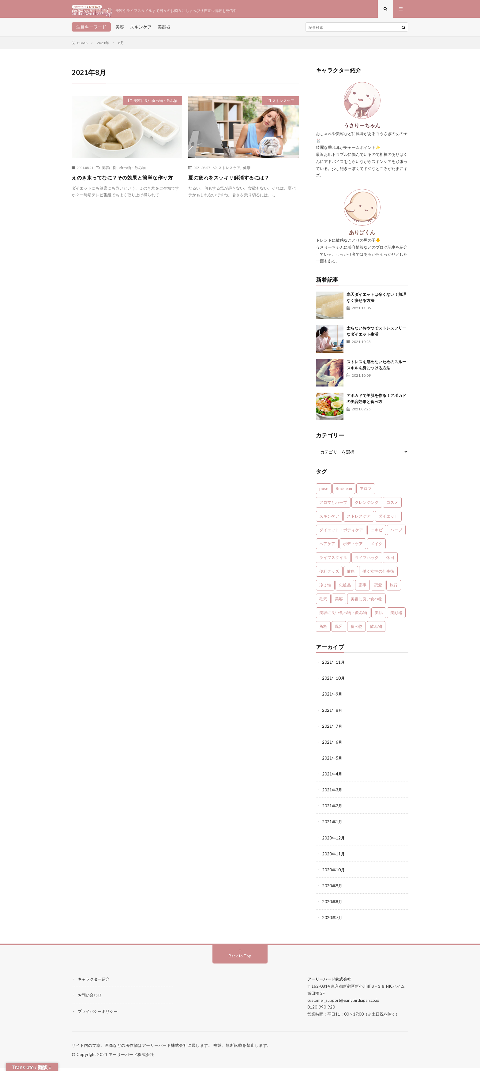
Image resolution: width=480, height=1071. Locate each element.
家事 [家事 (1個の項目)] (362, 588)
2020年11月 (333, 856)
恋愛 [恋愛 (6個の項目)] (378, 588)
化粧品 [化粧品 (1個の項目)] (345, 588)
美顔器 (164, 30)
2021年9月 (332, 697)
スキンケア (141, 30)
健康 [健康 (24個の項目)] (351, 574)
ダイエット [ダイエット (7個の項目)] (388, 519)
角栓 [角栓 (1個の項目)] (323, 630)
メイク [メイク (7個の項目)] (376, 547)
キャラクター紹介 (95, 982)
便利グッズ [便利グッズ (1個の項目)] (329, 574)
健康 (246, 171)
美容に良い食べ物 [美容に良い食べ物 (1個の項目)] (366, 602)
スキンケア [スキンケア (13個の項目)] (329, 519)
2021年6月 (332, 745)
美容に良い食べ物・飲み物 (152, 105)
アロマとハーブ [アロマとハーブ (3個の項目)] (333, 505)
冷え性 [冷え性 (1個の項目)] (325, 588)
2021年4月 (332, 777)
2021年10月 (333, 681)
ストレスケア (281, 105)
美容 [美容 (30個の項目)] (339, 602)
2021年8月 (332, 713)
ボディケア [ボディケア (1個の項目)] (353, 547)
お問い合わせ (90, 998)
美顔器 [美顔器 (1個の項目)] (396, 616)
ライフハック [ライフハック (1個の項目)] (367, 561)
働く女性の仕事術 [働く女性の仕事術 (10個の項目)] (378, 574)
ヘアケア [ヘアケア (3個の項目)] (327, 547)
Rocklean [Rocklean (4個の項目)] (344, 492)
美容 (119, 30)
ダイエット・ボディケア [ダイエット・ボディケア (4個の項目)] (341, 533)
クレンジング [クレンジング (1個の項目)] (367, 505)
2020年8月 (332, 904)
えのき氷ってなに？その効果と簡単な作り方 (125, 184)
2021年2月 (332, 809)
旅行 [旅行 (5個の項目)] (394, 588)
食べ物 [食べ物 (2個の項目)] (356, 630)
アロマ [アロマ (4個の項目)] (366, 492)
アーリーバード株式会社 (131, 1057)
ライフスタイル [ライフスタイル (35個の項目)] (333, 561)
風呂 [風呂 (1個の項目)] (339, 630)
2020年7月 (332, 920)
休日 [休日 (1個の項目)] (390, 561)
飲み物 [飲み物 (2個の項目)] (376, 630)
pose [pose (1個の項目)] (323, 492)
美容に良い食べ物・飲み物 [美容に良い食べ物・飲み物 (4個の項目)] (343, 616)
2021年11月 (333, 665)
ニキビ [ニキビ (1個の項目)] (377, 533)
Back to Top (240, 958)
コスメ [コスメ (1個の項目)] (392, 505)
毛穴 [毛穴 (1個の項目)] (323, 602)
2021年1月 (332, 825)
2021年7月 (332, 729)
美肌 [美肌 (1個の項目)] (379, 616)
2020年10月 (333, 872)
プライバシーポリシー (99, 1013)
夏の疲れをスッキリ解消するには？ (233, 180)
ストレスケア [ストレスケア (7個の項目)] (359, 519)
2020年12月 (333, 840)
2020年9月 (332, 888)
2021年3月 (332, 793)
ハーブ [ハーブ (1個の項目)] (396, 533)
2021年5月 (332, 761)
